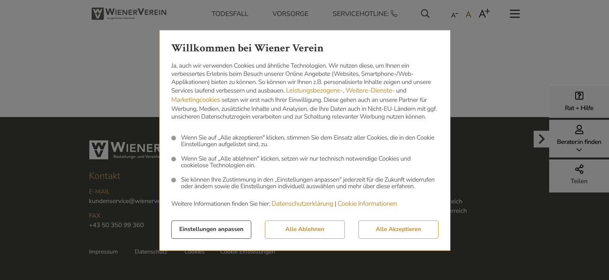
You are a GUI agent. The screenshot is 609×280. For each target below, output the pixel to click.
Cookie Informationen (367, 204)
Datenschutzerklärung (302, 204)
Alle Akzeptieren (398, 230)
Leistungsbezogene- (314, 91)
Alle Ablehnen (304, 230)
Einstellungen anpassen (211, 230)
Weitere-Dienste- (370, 91)
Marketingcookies (195, 100)
